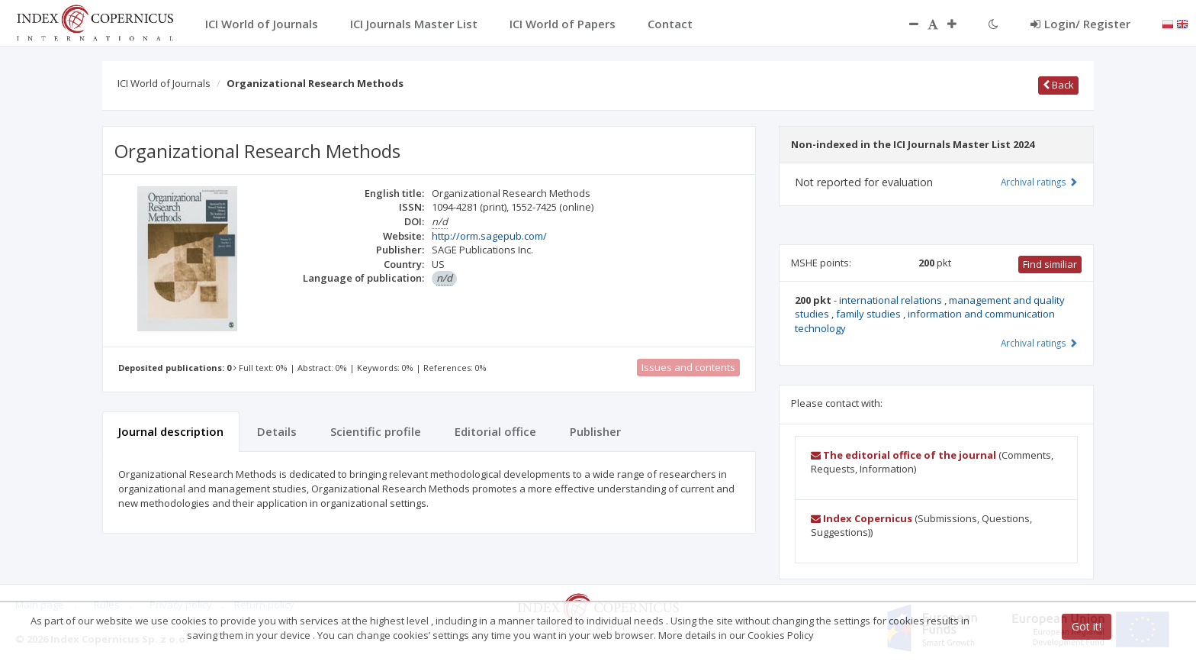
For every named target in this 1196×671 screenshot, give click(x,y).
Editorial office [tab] (495, 431)
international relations (891, 300)
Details (277, 431)
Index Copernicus (861, 518)
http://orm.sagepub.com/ (489, 236)
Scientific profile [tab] (375, 431)
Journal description (170, 431)
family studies (869, 314)
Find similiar (1050, 264)
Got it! (1086, 626)
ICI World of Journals (164, 83)
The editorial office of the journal (903, 455)
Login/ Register (1080, 23)
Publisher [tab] (595, 431)
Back (1058, 85)
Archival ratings (1039, 182)
